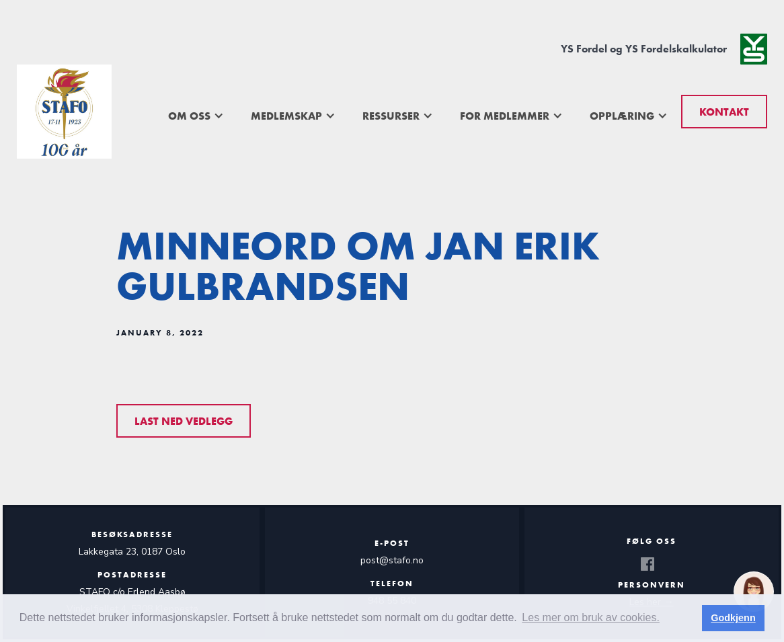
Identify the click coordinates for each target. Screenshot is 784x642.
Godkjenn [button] (733, 617)
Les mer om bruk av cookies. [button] (591, 617)
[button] (196, 116)
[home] (64, 112)
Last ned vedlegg (183, 421)
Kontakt (724, 112)
